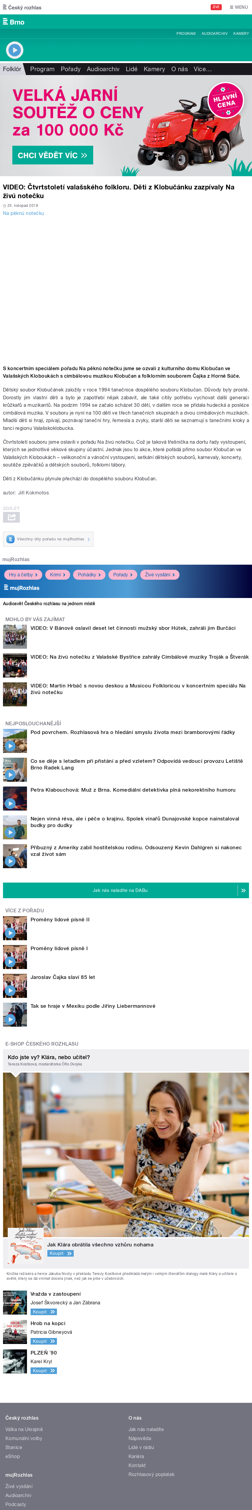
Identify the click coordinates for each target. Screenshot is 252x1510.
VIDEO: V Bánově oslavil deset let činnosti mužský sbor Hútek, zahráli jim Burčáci (133, 628)
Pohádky (89, 575)
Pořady (71, 69)
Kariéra (136, 1322)
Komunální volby (23, 1304)
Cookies (13, 1493)
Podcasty (15, 1370)
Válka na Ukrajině (24, 1295)
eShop (12, 1322)
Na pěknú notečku (23, 213)
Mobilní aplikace (23, 1379)
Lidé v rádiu (141, 1313)
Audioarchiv (214, 34)
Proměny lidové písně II (36, 854)
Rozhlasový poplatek (152, 1340)
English (102, 1493)
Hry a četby (23, 575)
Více (203, 69)
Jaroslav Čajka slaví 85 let (39, 877)
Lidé (132, 69)
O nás (179, 69)
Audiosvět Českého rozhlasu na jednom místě (49, 603)
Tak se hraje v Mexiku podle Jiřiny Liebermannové (69, 889)
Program (185, 34)
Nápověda (140, 1304)
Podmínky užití (74, 1493)
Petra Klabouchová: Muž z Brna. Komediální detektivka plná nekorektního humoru (109, 762)
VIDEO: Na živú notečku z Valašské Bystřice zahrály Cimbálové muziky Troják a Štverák (140, 657)
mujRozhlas (16, 559)
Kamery (241, 34)
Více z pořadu (24, 845)
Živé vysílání (160, 575)
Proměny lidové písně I (35, 865)
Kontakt (137, 1331)
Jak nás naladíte (146, 1295)
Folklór (12, 69)
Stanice (13, 1313)
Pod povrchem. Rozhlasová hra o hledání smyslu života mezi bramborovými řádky (109, 732)
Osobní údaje (40, 1493)
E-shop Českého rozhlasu (42, 910)
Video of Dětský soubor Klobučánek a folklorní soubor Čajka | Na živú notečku (126, 289)
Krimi (57, 575)
